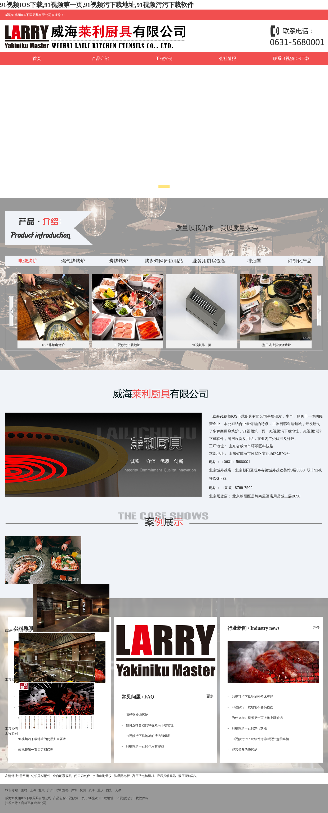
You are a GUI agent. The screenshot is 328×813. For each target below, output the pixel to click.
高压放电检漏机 (143, 776)
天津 (118, 790)
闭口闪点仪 (82, 776)
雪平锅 (24, 776)
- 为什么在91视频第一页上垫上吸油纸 (255, 718)
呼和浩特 (62, 790)
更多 (210, 696)
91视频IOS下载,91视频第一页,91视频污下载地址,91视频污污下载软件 (97, 4)
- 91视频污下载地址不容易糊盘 (250, 707)
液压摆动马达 (166, 776)
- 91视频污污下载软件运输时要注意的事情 (258, 739)
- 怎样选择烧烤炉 (135, 714)
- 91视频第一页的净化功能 (247, 728)
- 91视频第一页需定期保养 (33, 749)
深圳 (74, 790)
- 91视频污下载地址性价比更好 (250, 696)
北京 (41, 790)
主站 (24, 790)
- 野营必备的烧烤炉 (242, 749)
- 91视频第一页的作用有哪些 (143, 746)
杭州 (83, 790)
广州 (50, 790)
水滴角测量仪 (102, 776)
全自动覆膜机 (62, 776)
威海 (91, 790)
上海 (33, 790)
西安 (109, 790)
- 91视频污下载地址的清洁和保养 (146, 736)
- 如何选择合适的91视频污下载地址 (148, 725)
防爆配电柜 (122, 776)
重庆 (100, 790)
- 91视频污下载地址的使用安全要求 (40, 739)
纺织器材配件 (40, 776)
